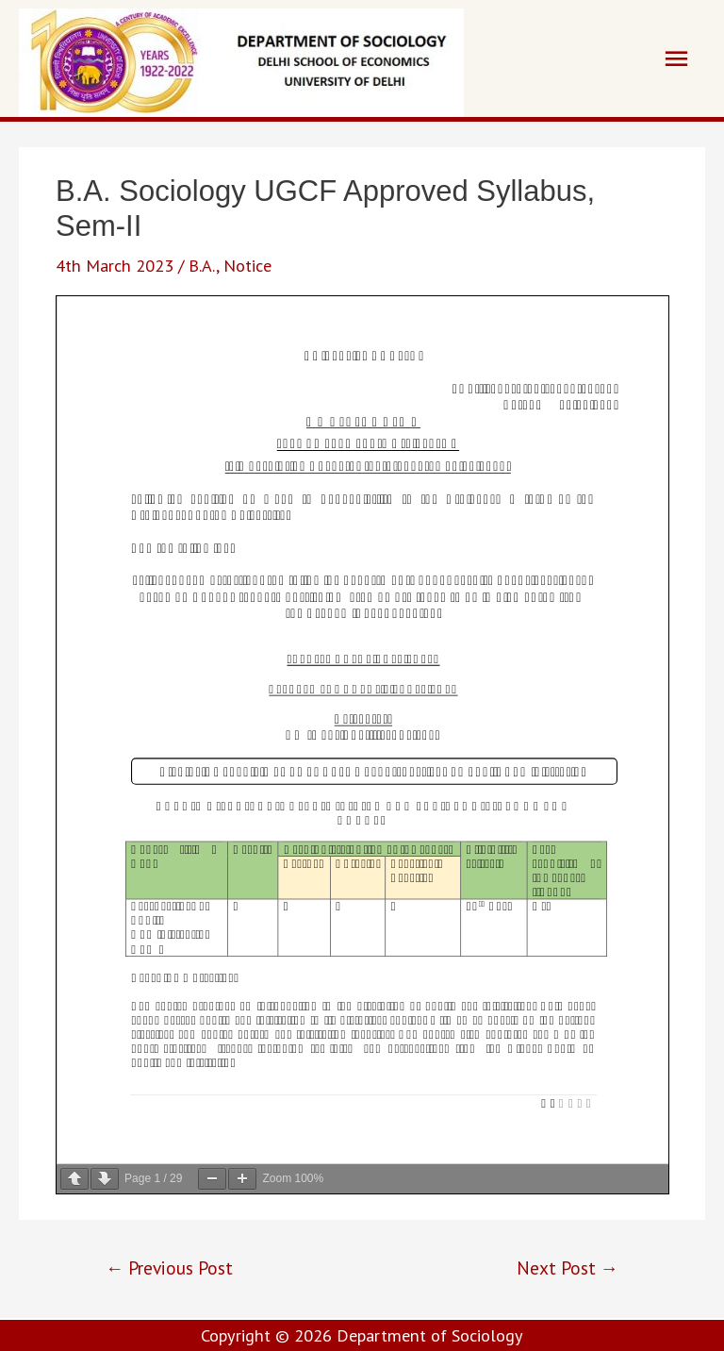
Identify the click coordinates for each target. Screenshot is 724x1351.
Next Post (567, 1267)
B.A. (202, 265)
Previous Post (169, 1267)
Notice (247, 265)
